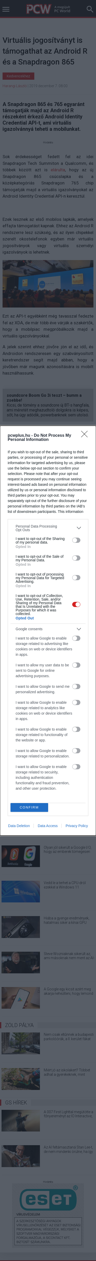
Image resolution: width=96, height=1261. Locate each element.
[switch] (76, 540)
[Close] (86, 436)
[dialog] (48, 631)
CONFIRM (29, 807)
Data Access (48, 826)
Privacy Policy (77, 826)
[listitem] (48, 528)
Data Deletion (19, 826)
